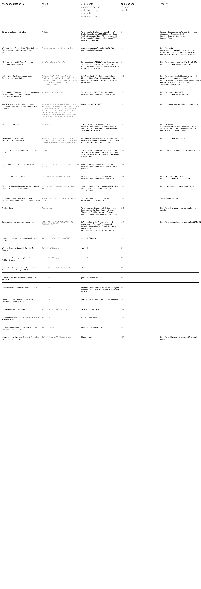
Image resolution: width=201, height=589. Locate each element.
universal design (90, 16)
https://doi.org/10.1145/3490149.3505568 (175, 64)
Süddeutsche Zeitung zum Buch (172, 34)
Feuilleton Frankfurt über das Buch (173, 36)
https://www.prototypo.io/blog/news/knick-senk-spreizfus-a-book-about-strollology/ (179, 77)
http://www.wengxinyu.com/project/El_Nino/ (177, 186)
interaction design (91, 12)
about (45, 3)
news (44, 6)
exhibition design (90, 6)
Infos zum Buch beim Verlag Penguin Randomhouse (179, 32)
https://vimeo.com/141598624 (171, 176)
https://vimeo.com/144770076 (171, 92)
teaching (126, 6)
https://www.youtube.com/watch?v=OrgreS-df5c (178, 62)
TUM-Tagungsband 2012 (169, 198)
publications (127, 3)
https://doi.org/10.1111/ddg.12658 (172, 138)
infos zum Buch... (166, 38)
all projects (87, 3)
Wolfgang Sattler (11, 3)
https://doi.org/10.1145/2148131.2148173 (175, 178)
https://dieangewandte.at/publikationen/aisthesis (179, 104)
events (124, 9)
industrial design (90, 9)
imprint (164, 3)
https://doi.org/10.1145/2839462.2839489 (175, 94)
